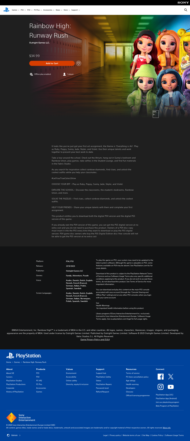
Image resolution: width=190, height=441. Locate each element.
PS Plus (37, 10)
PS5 (22, 10)
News (58, 10)
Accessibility (71, 377)
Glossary (129, 391)
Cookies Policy (157, 435)
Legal (105, 435)
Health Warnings (103, 305)
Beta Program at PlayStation (167, 406)
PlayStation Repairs (104, 384)
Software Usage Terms (174, 435)
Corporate (10, 388)
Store (66, 10)
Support (74, 10)
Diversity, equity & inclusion (77, 384)
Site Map (145, 435)
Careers (9, 377)
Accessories (47, 10)
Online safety (71, 380)
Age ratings (130, 380)
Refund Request (102, 391)
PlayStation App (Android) (166, 398)
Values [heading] (69, 369)
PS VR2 (39, 380)
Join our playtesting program (167, 402)
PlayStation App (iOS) (164, 394)
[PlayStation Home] (6, 10)
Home (8, 362)
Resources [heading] (131, 369)
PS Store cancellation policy (137, 377)
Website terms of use (131, 435)
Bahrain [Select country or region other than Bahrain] (13, 435)
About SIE (10, 373)
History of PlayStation (15, 391)
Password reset (102, 388)
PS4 (28, 10)
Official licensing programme (138, 395)
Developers (130, 388)
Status (98, 380)
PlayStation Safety (103, 377)
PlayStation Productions (16, 384)
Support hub (101, 373)
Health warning (132, 384)
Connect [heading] (160, 369)
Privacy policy (115, 435)
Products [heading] (40, 369)
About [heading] (9, 369)
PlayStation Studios (14, 380)
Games (14, 10)
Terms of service (133, 373)
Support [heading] (100, 369)
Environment (71, 373)
